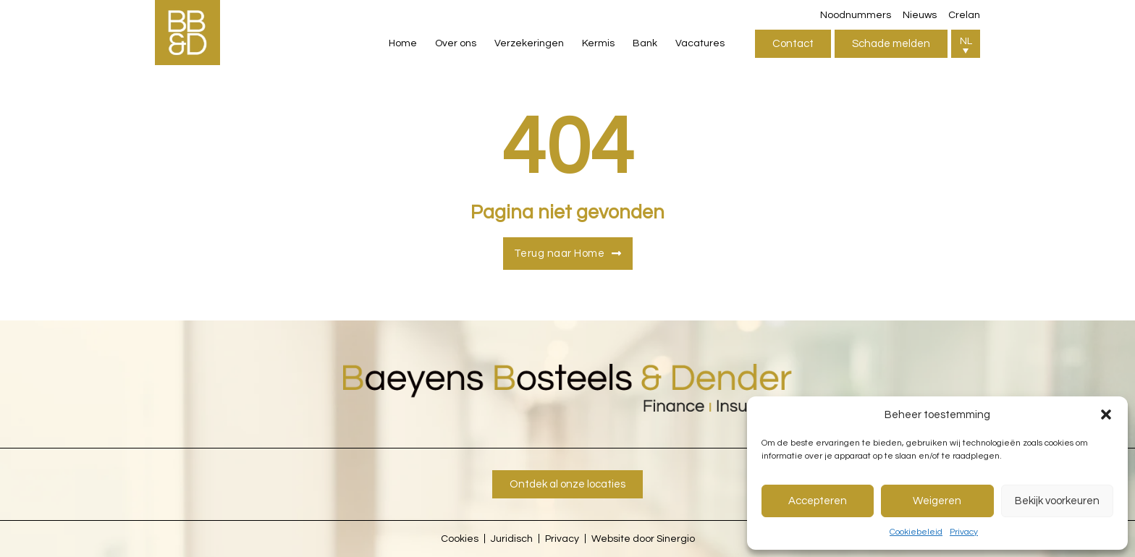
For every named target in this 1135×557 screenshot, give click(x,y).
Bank (645, 43)
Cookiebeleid (916, 532)
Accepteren (817, 501)
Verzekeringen (529, 43)
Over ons (455, 43)
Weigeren (937, 501)
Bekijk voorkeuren (1057, 501)
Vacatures (700, 43)
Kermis (598, 43)
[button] (1106, 414)
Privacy (964, 532)
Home (403, 43)
